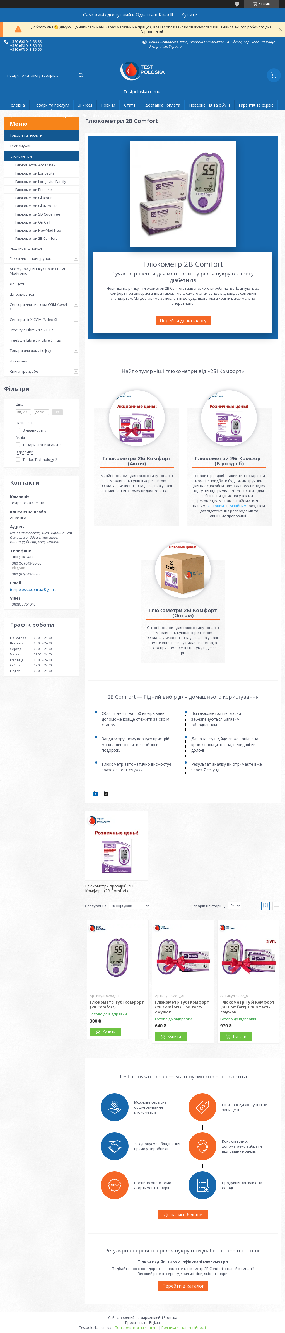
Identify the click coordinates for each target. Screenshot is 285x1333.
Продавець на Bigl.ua (142, 1322)
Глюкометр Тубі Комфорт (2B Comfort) (117, 1005)
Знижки (85, 105)
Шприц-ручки (22, 294)
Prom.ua (170, 1317)
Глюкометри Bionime (33, 189)
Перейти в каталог (183, 1286)
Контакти (42, 115)
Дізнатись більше (183, 1214)
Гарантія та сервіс (256, 105)
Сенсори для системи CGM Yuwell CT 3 (39, 306)
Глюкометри (21, 156)
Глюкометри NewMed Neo (38, 230)
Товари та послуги (51, 105)
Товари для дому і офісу (30, 350)
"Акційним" (238, 505)
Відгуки (66, 115)
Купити (189, 15)
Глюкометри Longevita (35, 173)
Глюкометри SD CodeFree (37, 214)
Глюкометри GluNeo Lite (36, 205)
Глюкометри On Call (32, 222)
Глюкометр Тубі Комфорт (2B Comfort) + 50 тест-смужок (182, 1007)
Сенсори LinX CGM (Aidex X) (33, 319)
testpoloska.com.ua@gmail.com (34, 589)
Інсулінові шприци (26, 248)
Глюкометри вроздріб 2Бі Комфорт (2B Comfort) (109, 888)
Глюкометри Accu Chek (35, 165)
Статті (130, 105)
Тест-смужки (21, 145)
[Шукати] (80, 75)
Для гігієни (19, 361)
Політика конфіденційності (183, 1327)
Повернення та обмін (209, 105)
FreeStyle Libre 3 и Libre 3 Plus (35, 340)
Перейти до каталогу (183, 321)
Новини (108, 105)
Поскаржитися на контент (136, 1327)
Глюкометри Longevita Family (40, 181)
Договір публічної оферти (107, 115)
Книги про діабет (25, 371)
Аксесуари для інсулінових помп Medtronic (38, 271)
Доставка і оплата (162, 105)
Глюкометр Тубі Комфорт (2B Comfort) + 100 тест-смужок (247, 1007)
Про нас (16, 115)
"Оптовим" (216, 505)
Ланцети (17, 283)
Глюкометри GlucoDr (33, 197)
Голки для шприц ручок (30, 258)
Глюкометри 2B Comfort (36, 238)
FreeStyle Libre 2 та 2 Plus (32, 329)
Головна (17, 105)
